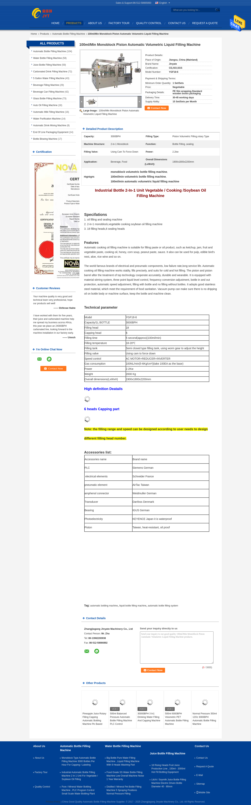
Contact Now (158, 108)
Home (56, 23)
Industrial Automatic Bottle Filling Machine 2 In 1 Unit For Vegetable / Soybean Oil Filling (80, 776)
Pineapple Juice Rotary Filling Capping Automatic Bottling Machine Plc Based (94, 718)
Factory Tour (118, 23)
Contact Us (177, 23)
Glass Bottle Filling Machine (47, 98)
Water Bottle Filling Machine (47, 58)
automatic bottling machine (104, 605)
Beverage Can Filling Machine (48, 91)
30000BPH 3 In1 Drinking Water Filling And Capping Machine (149, 717)
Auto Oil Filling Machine (45, 105)
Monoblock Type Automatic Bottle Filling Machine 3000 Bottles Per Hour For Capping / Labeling (79, 761)
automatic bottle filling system (163, 605)
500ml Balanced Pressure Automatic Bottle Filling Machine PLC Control (121, 718)
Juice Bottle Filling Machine (47, 64)
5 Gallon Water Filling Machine (49, 78)
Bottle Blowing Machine (45, 139)
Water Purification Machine (47, 118)
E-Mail (199, 775)
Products (74, 23)
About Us (95, 23)
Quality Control (149, 23)
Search (217, 10)
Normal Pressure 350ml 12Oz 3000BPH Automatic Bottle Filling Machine (205, 718)
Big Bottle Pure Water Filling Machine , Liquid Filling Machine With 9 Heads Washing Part (123, 761)
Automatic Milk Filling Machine (48, 112)
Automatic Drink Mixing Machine (49, 125)
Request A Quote (205, 23)
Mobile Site (203, 792)
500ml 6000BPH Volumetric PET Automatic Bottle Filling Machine (176, 718)
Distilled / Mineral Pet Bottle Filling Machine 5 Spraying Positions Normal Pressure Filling (124, 790)
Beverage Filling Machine (46, 85)
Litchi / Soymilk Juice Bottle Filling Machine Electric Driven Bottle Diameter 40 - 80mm (168, 783)
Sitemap (200, 783)
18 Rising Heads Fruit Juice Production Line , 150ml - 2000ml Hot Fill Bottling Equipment (168, 768)
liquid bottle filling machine (132, 605)
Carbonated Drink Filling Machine (50, 71)
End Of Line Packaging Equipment (50, 132)
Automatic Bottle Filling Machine (68, 34)
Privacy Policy (53, 801)
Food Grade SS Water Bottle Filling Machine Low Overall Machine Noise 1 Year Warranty (125, 776)
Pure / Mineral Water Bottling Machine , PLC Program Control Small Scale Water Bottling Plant (78, 790)
